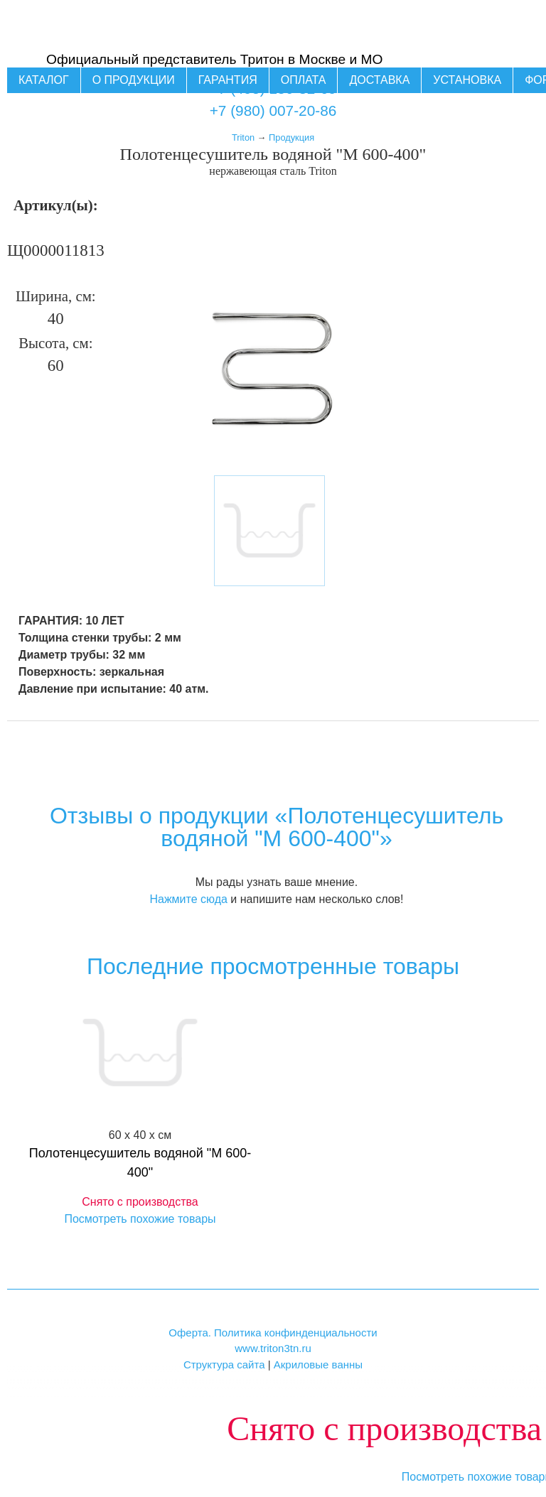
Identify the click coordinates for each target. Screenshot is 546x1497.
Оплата (303, 80)
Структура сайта (224, 1364)
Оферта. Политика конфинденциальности (272, 1332)
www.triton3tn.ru (273, 1348)
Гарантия (227, 80)
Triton (243, 137)
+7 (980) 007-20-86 (273, 110)
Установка (467, 80)
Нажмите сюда (188, 899)
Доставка (379, 80)
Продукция (291, 137)
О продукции (133, 80)
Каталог (43, 80)
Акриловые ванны (318, 1364)
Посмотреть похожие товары (139, 1219)
